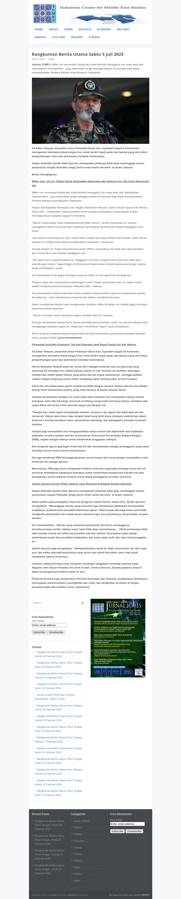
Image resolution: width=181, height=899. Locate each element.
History (77, 37)
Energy (40, 37)
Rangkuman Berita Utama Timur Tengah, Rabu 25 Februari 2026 (49, 839)
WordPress (83, 895)
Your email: (38, 620)
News (68, 29)
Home (39, 29)
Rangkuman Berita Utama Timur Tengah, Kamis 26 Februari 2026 (49, 825)
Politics (84, 29)
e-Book (94, 37)
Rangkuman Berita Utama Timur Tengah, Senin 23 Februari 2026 (49, 869)
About (54, 29)
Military (123, 29)
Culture (58, 37)
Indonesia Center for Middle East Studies (50, 895)
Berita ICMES (81, 821)
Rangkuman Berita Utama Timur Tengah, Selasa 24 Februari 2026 (49, 854)
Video (77, 880)
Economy (104, 29)
